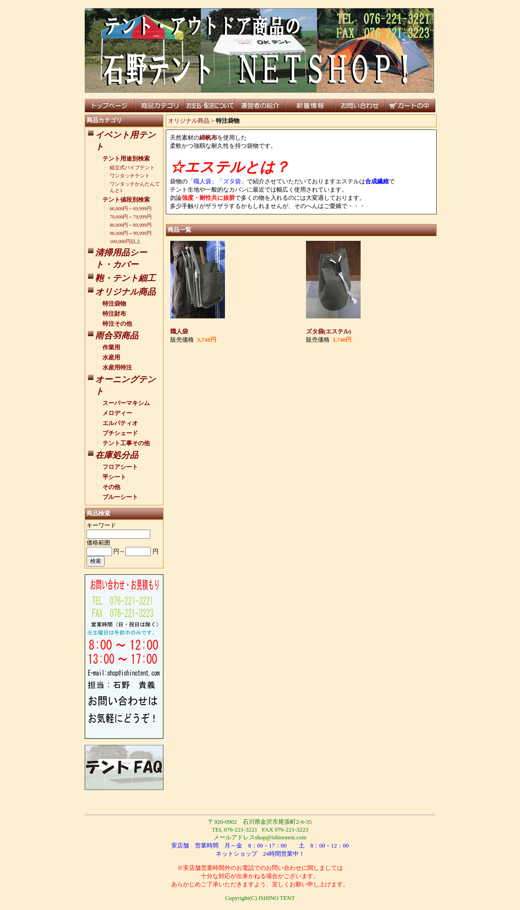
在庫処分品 (116, 455)
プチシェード (120, 433)
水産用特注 (117, 367)
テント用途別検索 (126, 158)
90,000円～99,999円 (131, 233)
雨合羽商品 (116, 335)
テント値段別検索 (126, 199)
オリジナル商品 (125, 291)
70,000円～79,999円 (131, 216)
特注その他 (117, 323)
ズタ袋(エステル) (329, 331)
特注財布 (114, 313)
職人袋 (179, 331)
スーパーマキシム (126, 403)
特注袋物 (114, 303)
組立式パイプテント (132, 167)
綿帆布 (208, 137)
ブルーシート (120, 497)
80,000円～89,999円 (131, 225)
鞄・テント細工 (125, 278)
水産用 (111, 357)
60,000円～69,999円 (131, 208)
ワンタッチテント (130, 175)
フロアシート (120, 466)
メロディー (117, 413)
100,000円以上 (125, 241)
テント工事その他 (126, 443)
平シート (114, 476)
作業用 (111, 347)
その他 (111, 487)
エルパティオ (120, 423)
